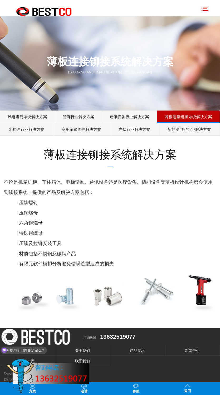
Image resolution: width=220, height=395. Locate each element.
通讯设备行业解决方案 (129, 117)
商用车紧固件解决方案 (81, 130)
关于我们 (82, 352)
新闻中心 (192, 352)
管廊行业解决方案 (78, 117)
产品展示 (137, 352)
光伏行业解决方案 (134, 130)
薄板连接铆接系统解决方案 (188, 117)
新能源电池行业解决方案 (189, 130)
